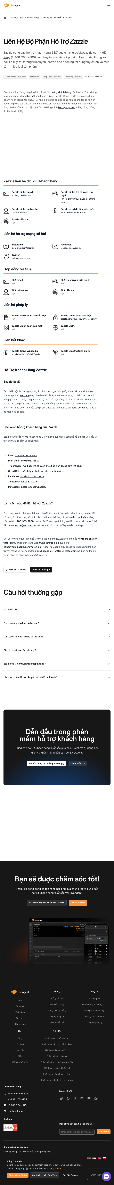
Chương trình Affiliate (94, 1016)
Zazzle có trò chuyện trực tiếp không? (57, 664)
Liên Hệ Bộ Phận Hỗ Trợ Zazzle (57, 17)
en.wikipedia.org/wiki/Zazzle (26, 354)
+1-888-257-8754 (17, 1099)
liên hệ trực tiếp (66, 107)
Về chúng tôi (94, 998)
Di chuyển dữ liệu (57, 1004)
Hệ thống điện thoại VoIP (57, 1050)
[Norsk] (99, 1158)
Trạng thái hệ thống (57, 1010)
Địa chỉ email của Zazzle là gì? (57, 650)
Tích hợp (20, 1018)
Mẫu (20, 1056)
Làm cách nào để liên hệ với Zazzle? (57, 637)
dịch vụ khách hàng (83, 517)
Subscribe (104, 1131)
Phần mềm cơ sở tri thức (56, 1038)
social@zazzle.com (86, 52)
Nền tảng (25, 395)
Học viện (20, 1050)
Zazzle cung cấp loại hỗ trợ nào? (57, 623)
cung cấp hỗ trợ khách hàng (32, 52)
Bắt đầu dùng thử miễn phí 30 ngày (46, 763)
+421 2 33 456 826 (18, 1093)
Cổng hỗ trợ (57, 998)
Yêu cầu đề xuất (57, 1022)
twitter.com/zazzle (21, 258)
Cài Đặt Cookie (70, 1175)
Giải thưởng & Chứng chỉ (93, 1004)
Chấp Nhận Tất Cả (18, 1175)
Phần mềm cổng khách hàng (57, 1074)
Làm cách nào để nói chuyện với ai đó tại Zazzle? (57, 677)
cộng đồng (78, 407)
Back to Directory (15, 569)
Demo (20, 1000)
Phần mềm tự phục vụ (57, 1056)
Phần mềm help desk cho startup (57, 1080)
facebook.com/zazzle (71, 248)
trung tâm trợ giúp (49, 542)
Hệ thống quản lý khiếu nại (57, 1068)
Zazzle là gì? (57, 610)
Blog (20, 1038)
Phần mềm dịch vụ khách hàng (57, 1044)
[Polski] (104, 1158)
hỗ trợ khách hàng (61, 92)
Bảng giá (20, 1006)
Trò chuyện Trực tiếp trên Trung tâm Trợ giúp (57, 465)
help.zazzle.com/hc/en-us (73, 212)
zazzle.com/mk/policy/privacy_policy (79, 319)
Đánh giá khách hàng (94, 1010)
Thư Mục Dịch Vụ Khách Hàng (24, 17)
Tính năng (20, 1012)
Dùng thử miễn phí (41, 569)
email (81, 521)
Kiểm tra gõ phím (20, 1062)
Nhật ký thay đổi (57, 1016)
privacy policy (54, 1168)
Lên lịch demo (78, 902)
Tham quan (20, 1024)
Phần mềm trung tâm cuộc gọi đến (57, 1062)
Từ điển (20, 1044)
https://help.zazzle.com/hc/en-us (46, 471)
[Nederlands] (94, 1158)
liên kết (31, 96)
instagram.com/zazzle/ (23, 248)
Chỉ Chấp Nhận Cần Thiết (44, 1175)
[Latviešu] (89, 1158)
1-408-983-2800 (20, 212)
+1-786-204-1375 (17, 1105)
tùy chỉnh (92, 62)
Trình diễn (78, 763)
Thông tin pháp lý (94, 1022)
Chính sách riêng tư (100, 1174)
